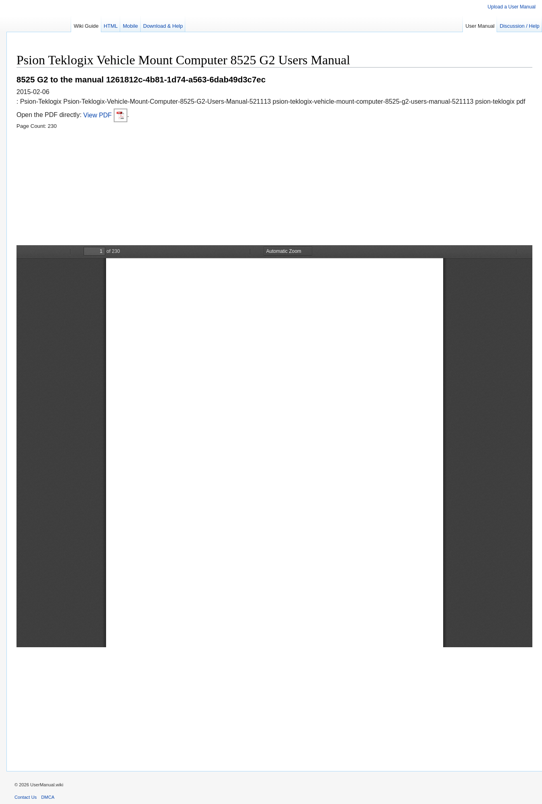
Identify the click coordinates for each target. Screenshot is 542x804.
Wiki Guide (86, 26)
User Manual (480, 26)
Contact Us (25, 797)
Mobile (130, 26)
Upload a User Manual (512, 7)
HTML (111, 26)
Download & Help (163, 26)
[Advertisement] (257, 189)
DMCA (48, 797)
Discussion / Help (520, 26)
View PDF (105, 115)
